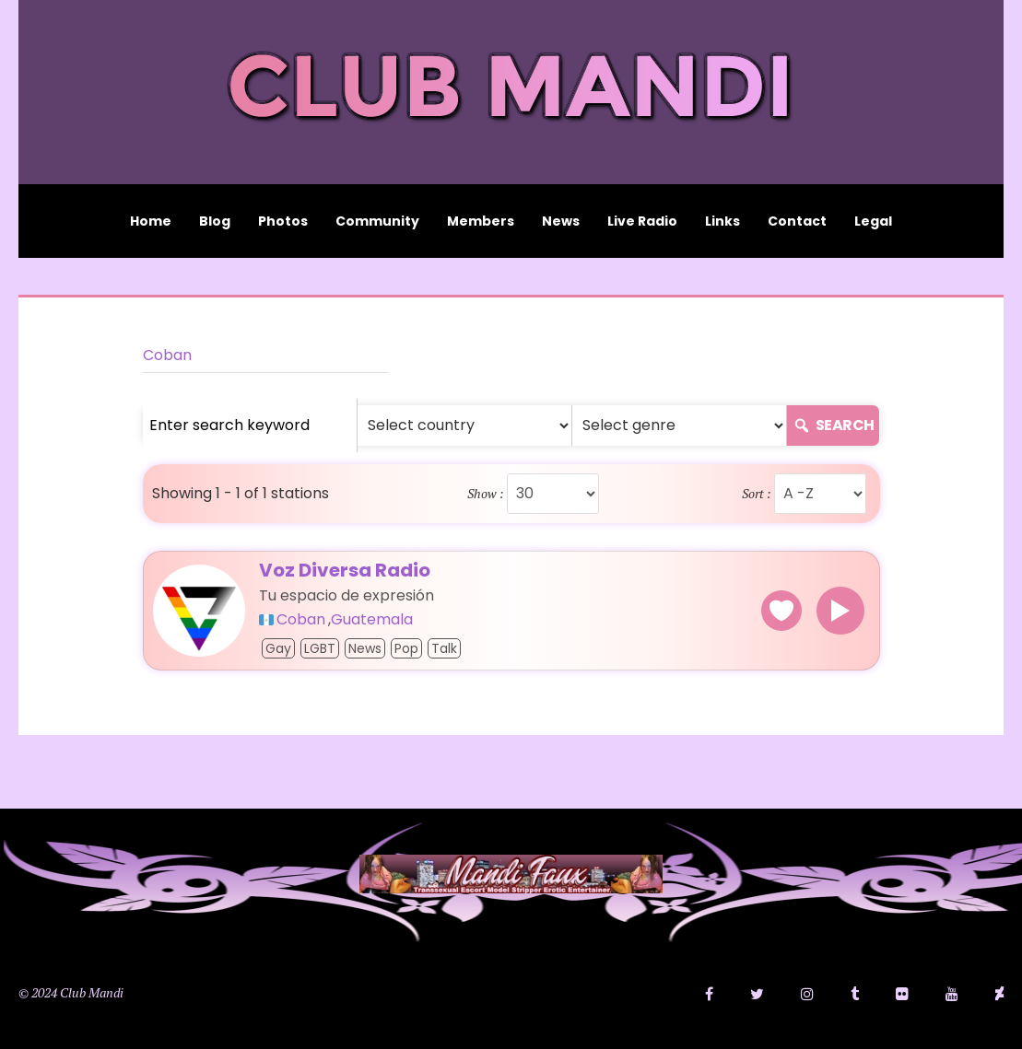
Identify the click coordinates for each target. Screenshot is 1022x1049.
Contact (797, 221)
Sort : (756, 493)
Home (150, 221)
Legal (873, 221)
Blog (214, 221)
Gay (278, 648)
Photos (283, 221)
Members (480, 221)
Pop (406, 648)
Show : (485, 493)
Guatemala (372, 619)
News (561, 221)
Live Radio (642, 221)
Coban (167, 355)
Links (722, 221)
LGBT (319, 648)
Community (377, 221)
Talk (444, 648)
